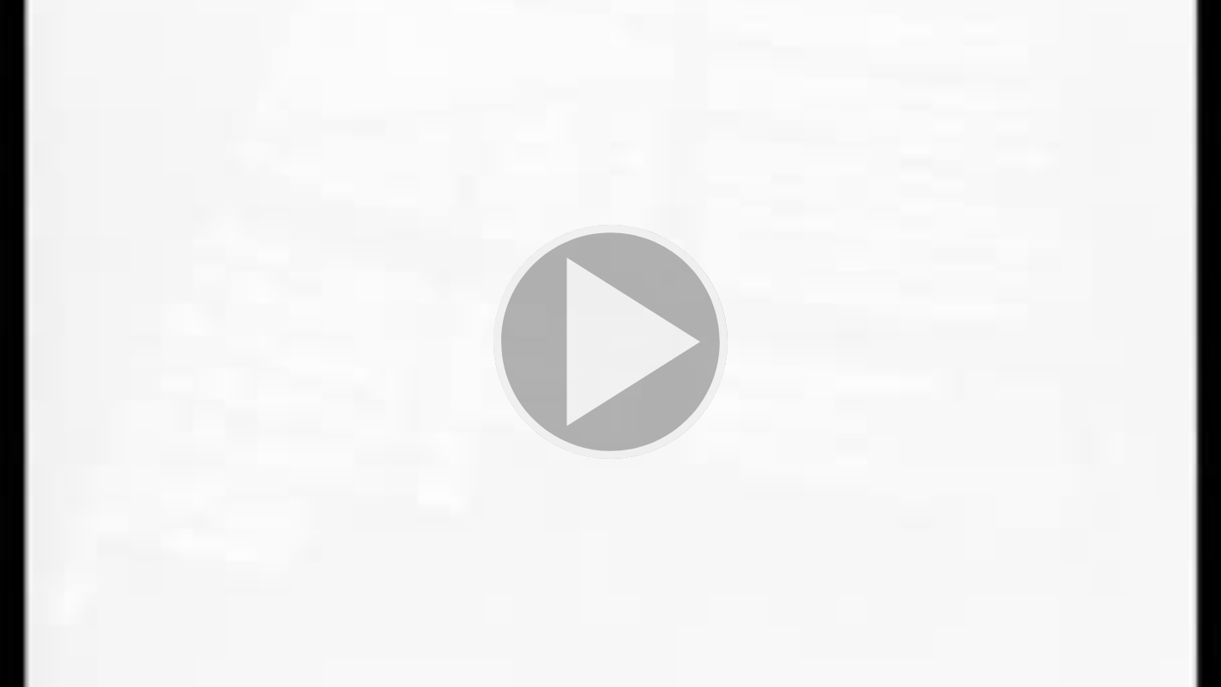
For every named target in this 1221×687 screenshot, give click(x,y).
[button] (610, 343)
